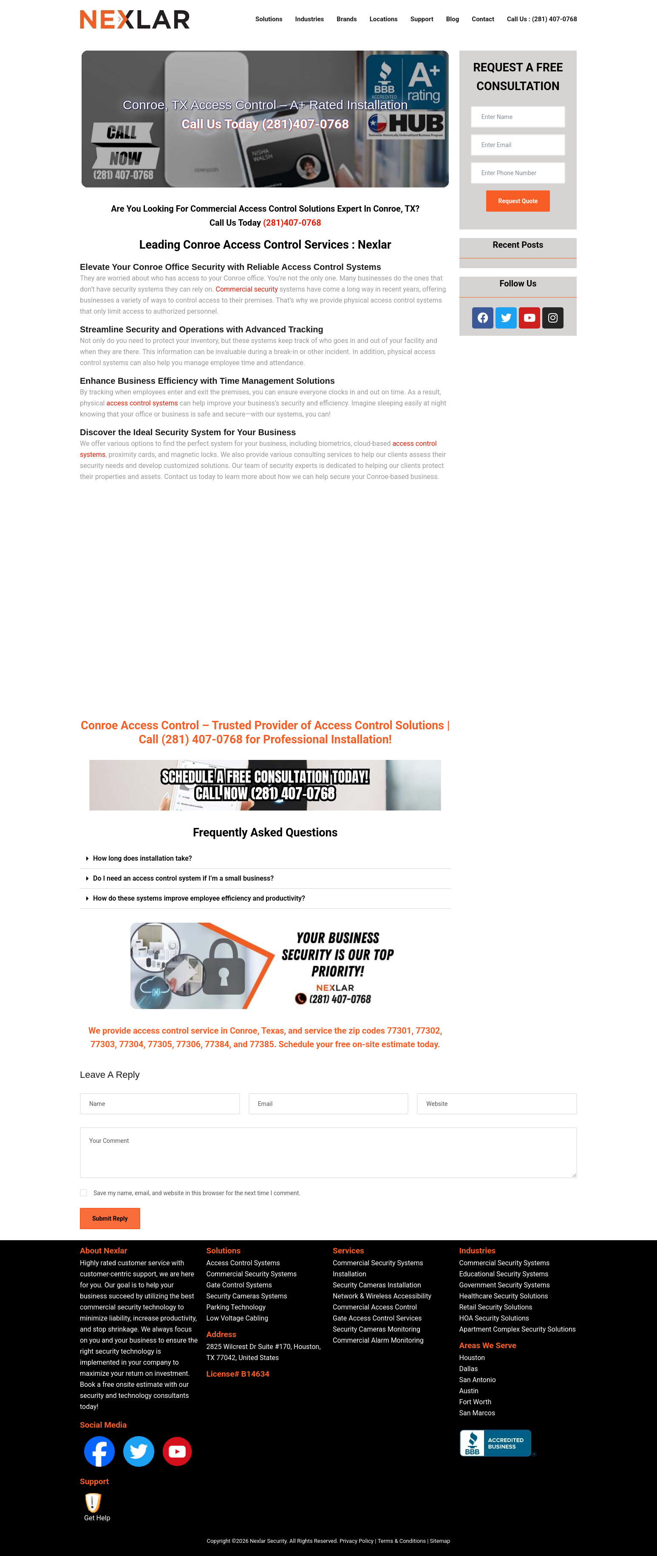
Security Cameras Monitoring (376, 1329)
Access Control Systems (243, 1263)
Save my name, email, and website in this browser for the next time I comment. (196, 1193)
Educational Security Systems (504, 1274)
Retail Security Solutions (495, 1307)
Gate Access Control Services (377, 1318)
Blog (452, 19)
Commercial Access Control (375, 1307)
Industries (309, 19)
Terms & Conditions (402, 1541)
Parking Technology (236, 1307)
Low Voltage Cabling (238, 1318)
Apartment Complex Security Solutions (517, 1329)
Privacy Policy (357, 1541)
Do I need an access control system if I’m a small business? (183, 878)
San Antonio (477, 1380)
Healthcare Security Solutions (503, 1296)
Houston (472, 1358)
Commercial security (247, 289)
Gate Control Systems (239, 1285)
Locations (384, 19)
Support (422, 19)
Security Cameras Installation (377, 1285)
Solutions (269, 19)
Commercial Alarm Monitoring (378, 1340)
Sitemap (440, 1541)
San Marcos (477, 1413)
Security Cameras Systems (247, 1296)
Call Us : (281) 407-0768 (542, 19)
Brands (347, 19)
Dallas (468, 1369)
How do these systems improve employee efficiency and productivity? (199, 898)
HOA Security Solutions (494, 1318)
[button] (265, 859)
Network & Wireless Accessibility (382, 1296)
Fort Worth (475, 1402)
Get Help (97, 1518)
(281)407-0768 (292, 223)
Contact (483, 19)
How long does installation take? (142, 858)
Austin (469, 1391)
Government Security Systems (504, 1285)
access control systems (142, 403)
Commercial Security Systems (252, 1274)
